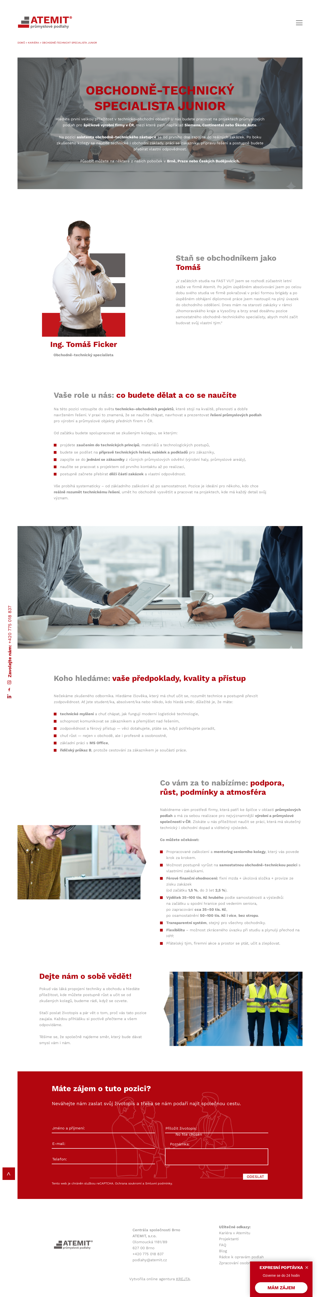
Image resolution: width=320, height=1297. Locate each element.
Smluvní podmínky (158, 1183)
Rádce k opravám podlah (241, 1257)
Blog (223, 1251)
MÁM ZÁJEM (281, 1287)
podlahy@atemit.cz (149, 1260)
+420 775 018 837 (9, 624)
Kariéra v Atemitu (234, 1233)
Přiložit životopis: (217, 1128)
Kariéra (33, 42)
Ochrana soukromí (128, 1183)
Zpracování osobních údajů (243, 1263)
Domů (21, 42)
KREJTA (183, 1279)
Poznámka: (180, 1144)
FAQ (222, 1245)
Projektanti (229, 1239)
